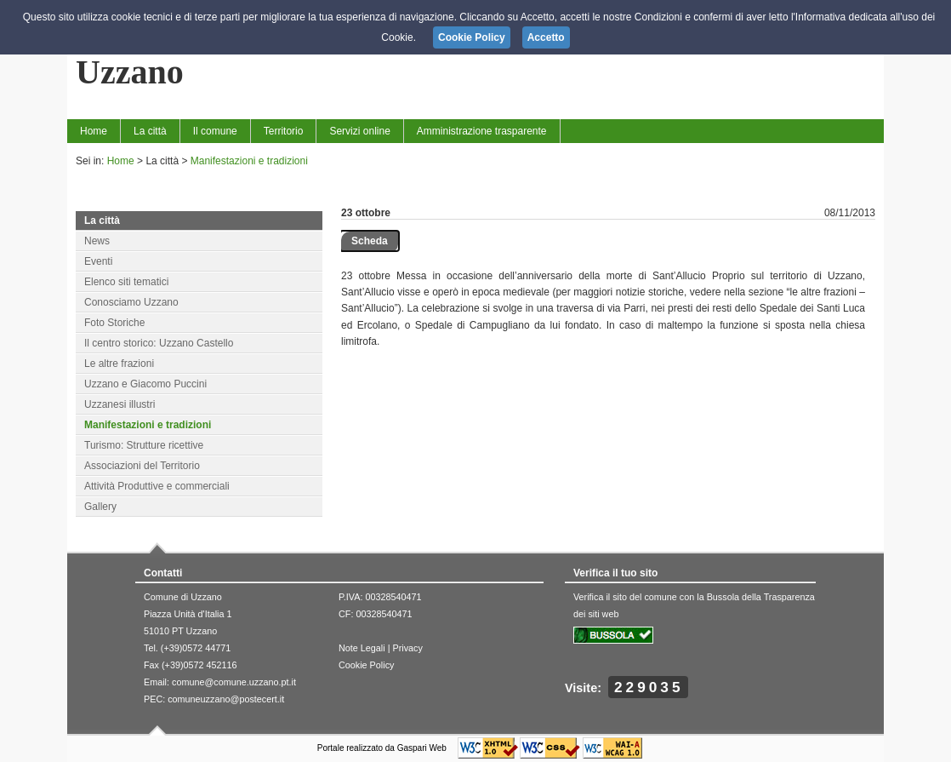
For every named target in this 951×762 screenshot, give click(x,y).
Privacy (407, 648)
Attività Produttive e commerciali (157, 486)
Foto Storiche (114, 323)
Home (93, 131)
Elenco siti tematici (126, 282)
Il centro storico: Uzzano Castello (158, 343)
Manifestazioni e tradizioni (249, 161)
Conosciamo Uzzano (131, 302)
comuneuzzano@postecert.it (226, 699)
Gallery (100, 507)
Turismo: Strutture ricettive (143, 445)
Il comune (215, 131)
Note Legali (362, 648)
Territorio (284, 131)
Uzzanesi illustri (119, 404)
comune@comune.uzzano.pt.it (234, 682)
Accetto (546, 37)
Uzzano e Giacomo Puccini (145, 384)
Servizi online (359, 131)
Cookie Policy (366, 665)
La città (150, 131)
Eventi (98, 261)
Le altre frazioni (119, 364)
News (97, 241)
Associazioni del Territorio (142, 466)
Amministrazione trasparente (482, 131)
